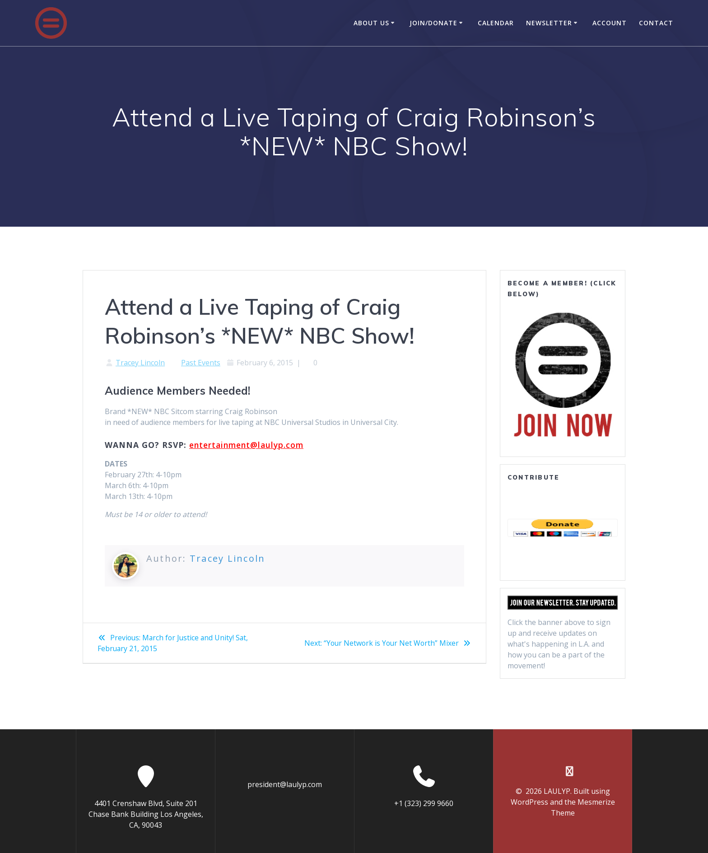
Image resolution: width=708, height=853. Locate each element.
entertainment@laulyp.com (246, 444)
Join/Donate (433, 23)
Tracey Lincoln (140, 363)
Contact (656, 23)
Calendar (496, 23)
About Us (371, 23)
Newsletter (549, 23)
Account (609, 23)
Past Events (200, 363)
